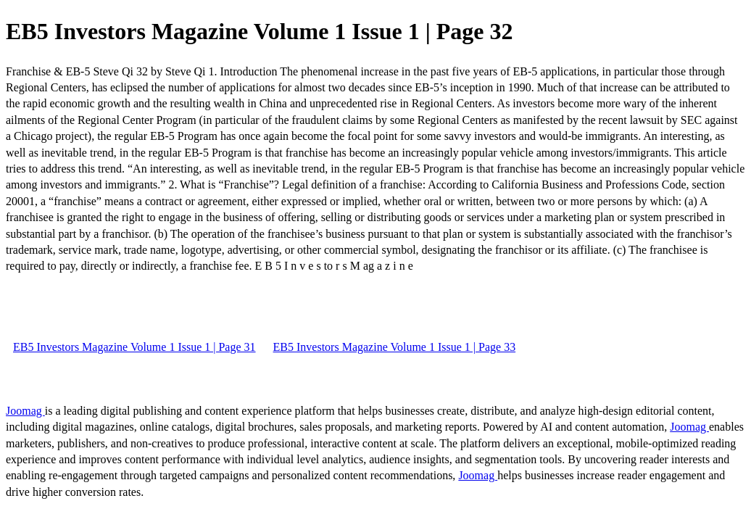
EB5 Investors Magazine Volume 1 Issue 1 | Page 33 (394, 347)
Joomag (25, 411)
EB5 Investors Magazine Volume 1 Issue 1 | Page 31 (134, 347)
